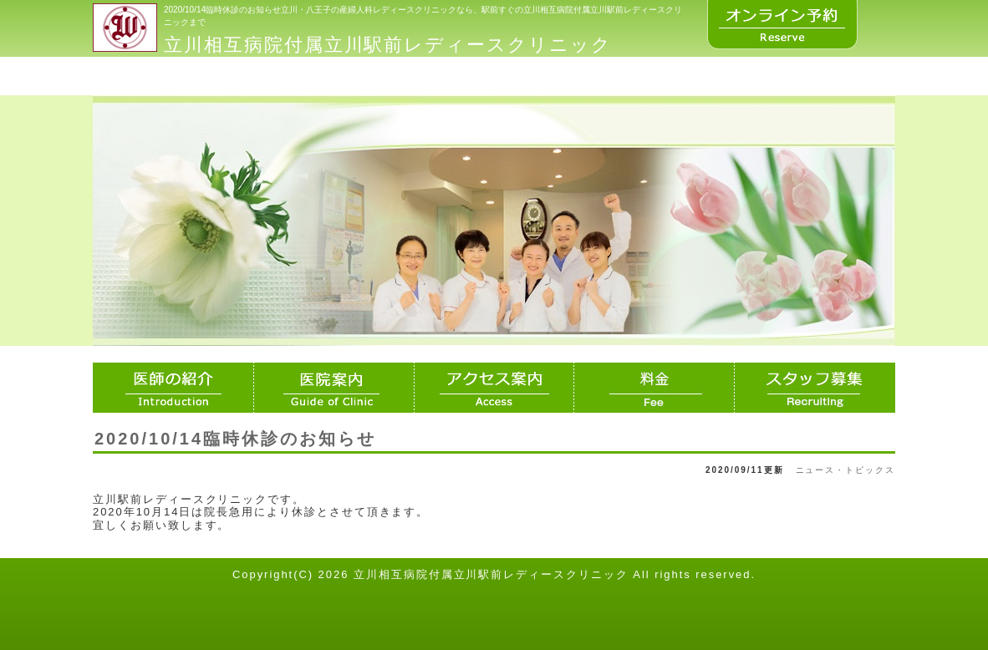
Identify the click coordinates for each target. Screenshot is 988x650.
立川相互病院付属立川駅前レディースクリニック (388, 44)
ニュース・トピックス (846, 470)
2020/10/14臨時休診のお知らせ (235, 438)
